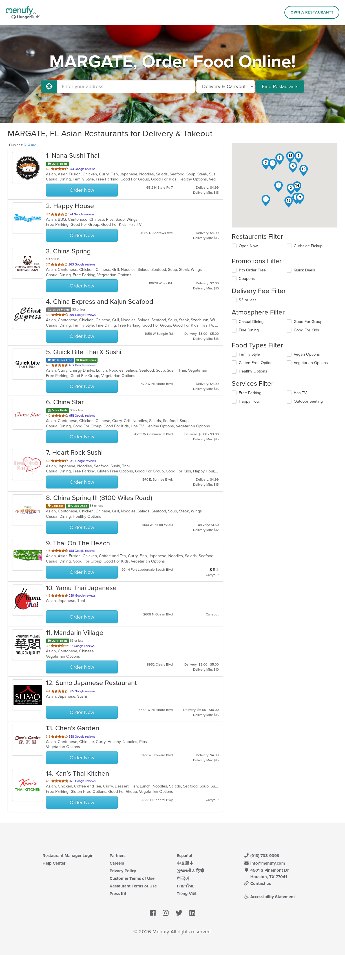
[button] (279, 159)
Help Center (54, 863)
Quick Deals (304, 270)
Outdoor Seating (308, 401)
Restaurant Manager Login (68, 855)
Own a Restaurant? (312, 12)
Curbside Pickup (308, 246)
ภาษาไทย (185, 886)
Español (184, 855)
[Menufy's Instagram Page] (166, 913)
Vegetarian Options (311, 362)
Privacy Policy (123, 870)
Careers (117, 863)
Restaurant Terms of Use (133, 886)
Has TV (300, 393)
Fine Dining (249, 330)
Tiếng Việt (186, 893)
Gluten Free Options (257, 362)
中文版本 (185, 863)
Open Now (248, 246)
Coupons (247, 278)
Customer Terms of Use (132, 878)
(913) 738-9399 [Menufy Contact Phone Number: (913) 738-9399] (261, 855)
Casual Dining (251, 321)
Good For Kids (306, 330)
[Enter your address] (126, 86)
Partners (117, 855)
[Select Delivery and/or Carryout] (225, 86)
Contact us (257, 883)
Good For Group (308, 321)
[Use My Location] (49, 86)
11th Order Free (252, 270)
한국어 (183, 878)
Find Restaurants (280, 86)
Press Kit (118, 893)
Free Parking (250, 393)
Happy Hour (249, 401)
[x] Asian (30, 145)
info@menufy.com (264, 863)
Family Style (249, 354)
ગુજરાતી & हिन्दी (190, 870)
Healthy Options (253, 371)
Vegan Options (307, 354)
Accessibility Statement (269, 896)
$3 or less (247, 300)
